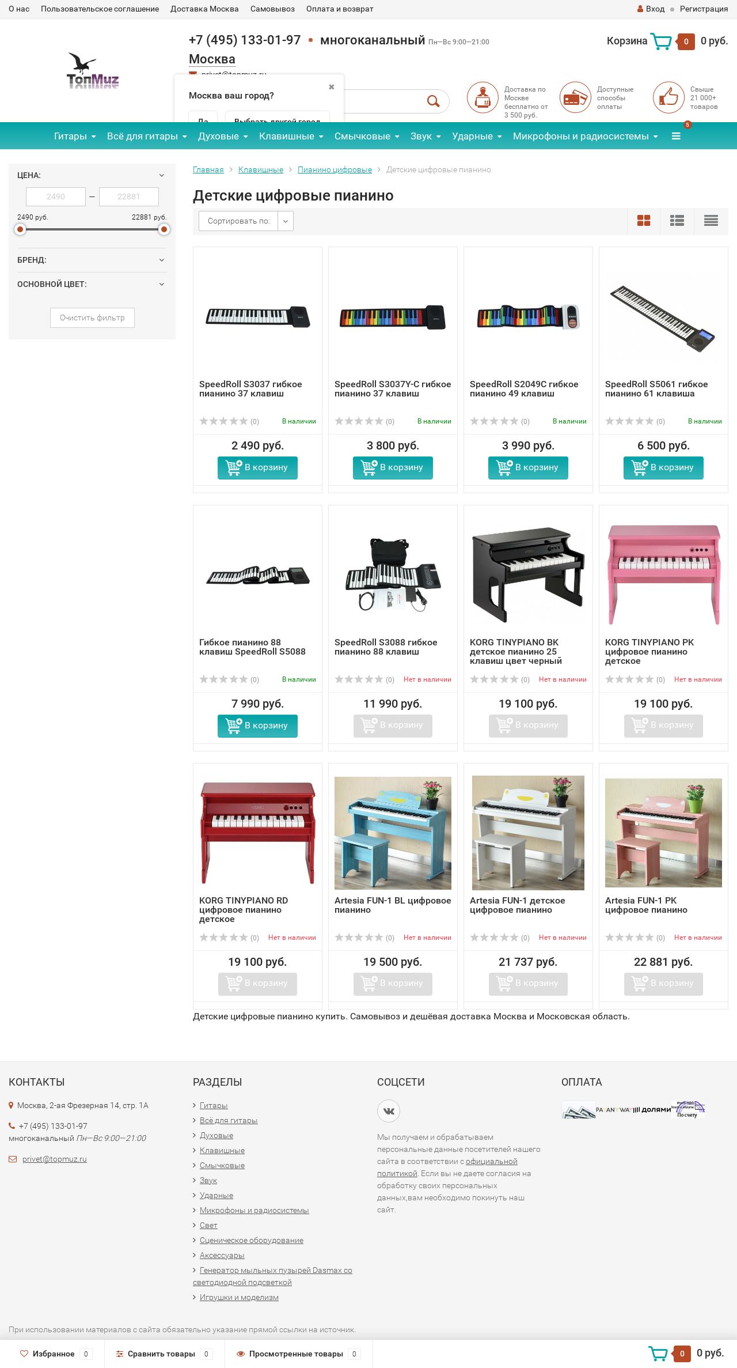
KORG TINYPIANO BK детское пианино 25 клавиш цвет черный (516, 651)
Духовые (218, 136)
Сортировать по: (239, 220)
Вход (650, 8)
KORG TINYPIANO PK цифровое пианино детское (649, 651)
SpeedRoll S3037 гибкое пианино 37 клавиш (250, 389)
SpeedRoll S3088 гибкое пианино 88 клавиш (386, 647)
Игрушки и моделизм (239, 1297)
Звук (421, 136)
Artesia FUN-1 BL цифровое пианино (393, 905)
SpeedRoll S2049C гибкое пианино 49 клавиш (524, 389)
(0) (229, 422)
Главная (208, 169)
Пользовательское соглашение (100, 8)
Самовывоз (272, 8)
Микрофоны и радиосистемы (581, 136)
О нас (19, 8)
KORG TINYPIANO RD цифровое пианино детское (243, 909)
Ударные (472, 136)
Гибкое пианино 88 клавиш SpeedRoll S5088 (252, 647)
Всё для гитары (142, 136)
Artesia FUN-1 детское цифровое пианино (517, 905)
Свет (209, 1225)
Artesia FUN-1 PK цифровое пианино (646, 905)
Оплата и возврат (340, 8)
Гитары (70, 136)
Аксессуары (222, 1255)
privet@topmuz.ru (54, 1158)
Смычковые (362, 136)
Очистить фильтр (92, 317)
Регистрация (704, 8)
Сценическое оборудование (251, 1240)
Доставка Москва (204, 8)
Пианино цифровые (335, 169)
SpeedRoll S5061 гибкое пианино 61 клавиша (656, 389)
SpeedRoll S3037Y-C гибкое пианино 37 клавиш (393, 389)
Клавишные (286, 136)
